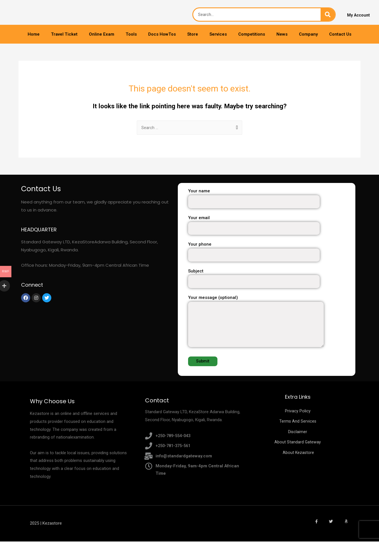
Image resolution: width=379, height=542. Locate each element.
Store (192, 34)
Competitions (251, 34)
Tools (131, 34)
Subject (271, 279)
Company (308, 34)
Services (218, 34)
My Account (359, 15)
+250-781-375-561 (175, 446)
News (282, 34)
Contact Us (340, 34)
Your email (271, 225)
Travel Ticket (64, 34)
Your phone (271, 252)
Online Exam (101, 34)
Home (34, 34)
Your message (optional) (271, 323)
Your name (271, 199)
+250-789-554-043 (175, 436)
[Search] (328, 14)
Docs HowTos (162, 34)
